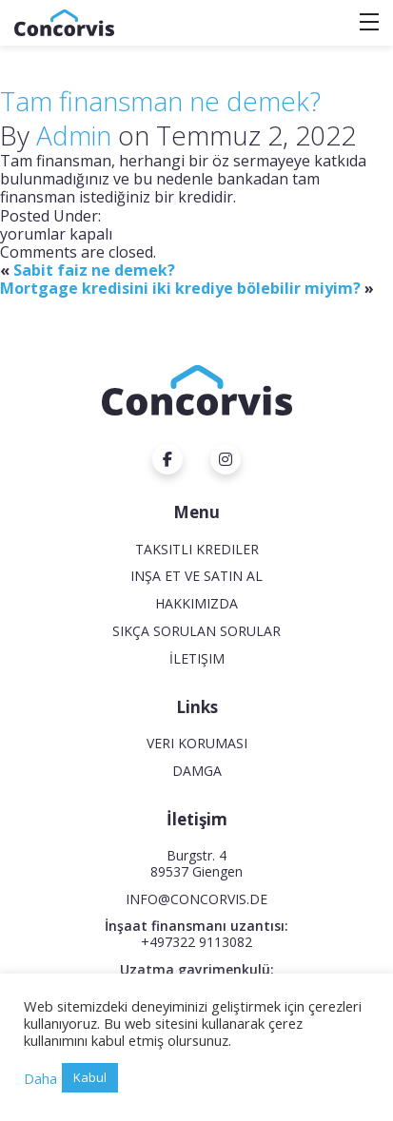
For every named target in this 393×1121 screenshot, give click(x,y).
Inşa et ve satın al (196, 576)
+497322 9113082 (196, 942)
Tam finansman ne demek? (160, 101)
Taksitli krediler (197, 549)
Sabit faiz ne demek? (94, 270)
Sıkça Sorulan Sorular (196, 631)
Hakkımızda (196, 603)
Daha (40, 1078)
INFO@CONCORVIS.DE (196, 899)
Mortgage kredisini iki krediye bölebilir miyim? (180, 288)
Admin (73, 135)
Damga (197, 771)
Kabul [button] (90, 1077)
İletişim (197, 658)
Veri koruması (197, 743)
